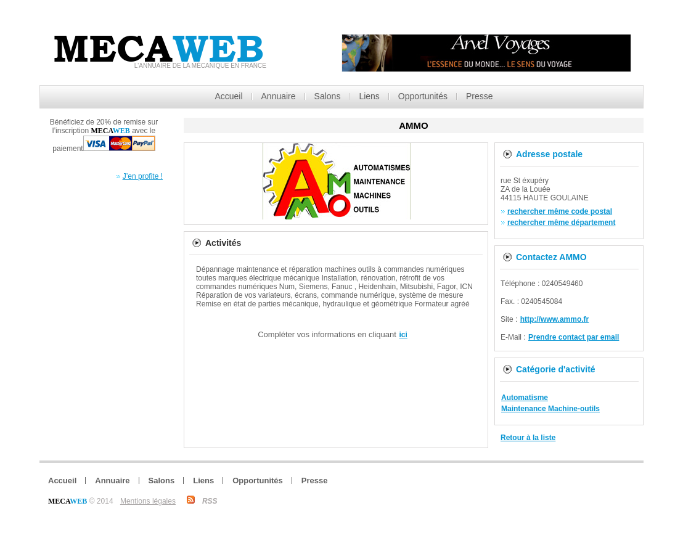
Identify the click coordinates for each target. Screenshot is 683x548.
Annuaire (278, 96)
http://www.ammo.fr (554, 319)
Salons (327, 96)
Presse (479, 96)
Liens (369, 96)
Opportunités (423, 96)
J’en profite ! (143, 176)
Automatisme (524, 397)
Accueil (228, 96)
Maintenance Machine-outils (550, 408)
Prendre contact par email (573, 337)
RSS (210, 501)
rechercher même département (561, 222)
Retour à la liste (528, 437)
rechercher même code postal (559, 211)
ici (403, 334)
